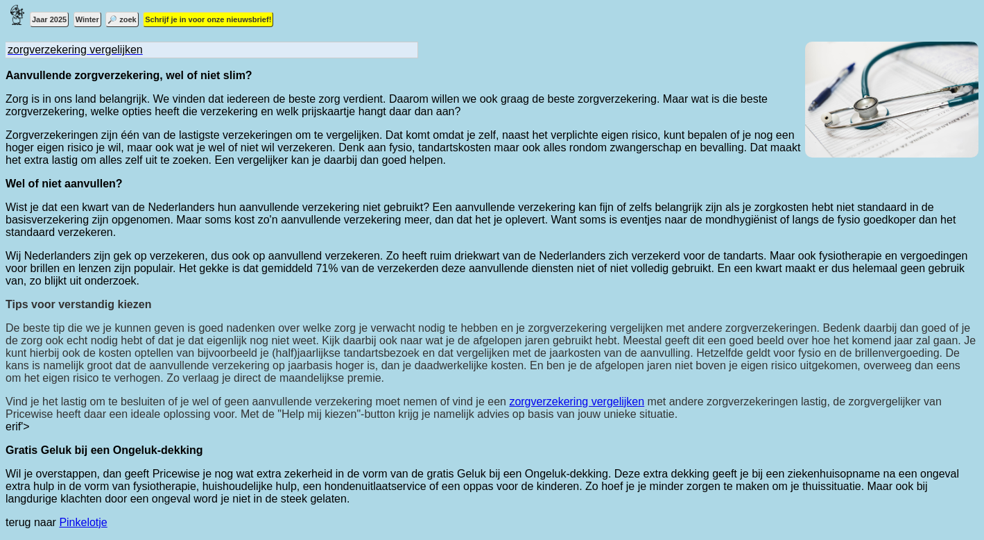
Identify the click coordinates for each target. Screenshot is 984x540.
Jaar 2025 (49, 19)
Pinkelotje (83, 522)
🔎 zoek (122, 19)
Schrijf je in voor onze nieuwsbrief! (208, 19)
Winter (87, 19)
